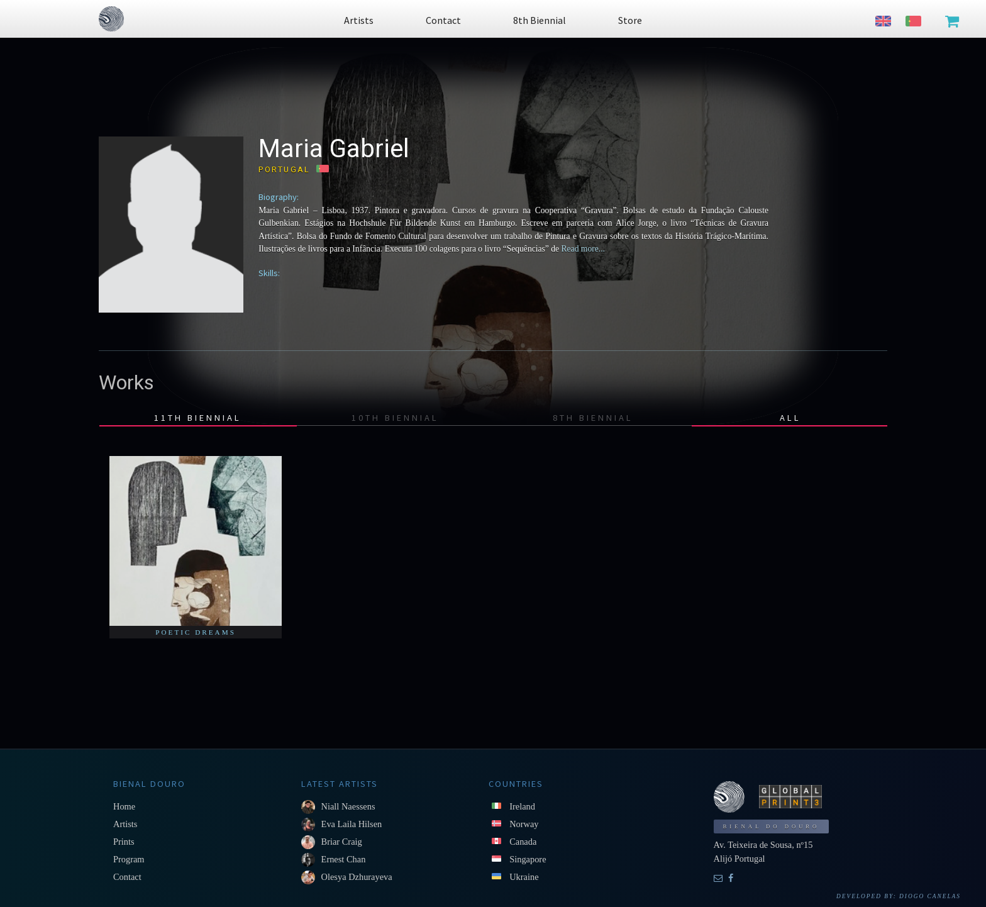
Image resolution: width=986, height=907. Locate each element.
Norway (523, 824)
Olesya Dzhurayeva (356, 877)
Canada (522, 842)
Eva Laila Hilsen (351, 824)
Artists (125, 824)
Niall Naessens (348, 806)
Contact (127, 877)
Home (124, 806)
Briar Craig (341, 842)
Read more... (582, 248)
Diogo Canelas (930, 896)
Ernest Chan (343, 859)
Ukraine (523, 877)
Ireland (522, 806)
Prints (124, 842)
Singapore (527, 859)
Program (129, 859)
